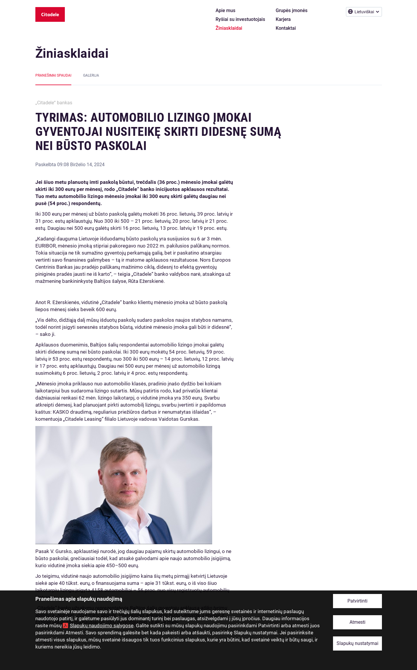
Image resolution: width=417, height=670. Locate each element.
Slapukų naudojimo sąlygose (101, 625)
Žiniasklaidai (72, 53)
